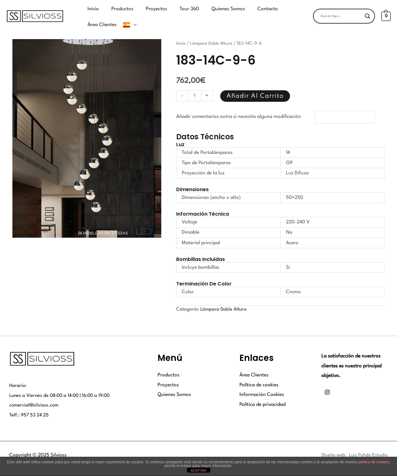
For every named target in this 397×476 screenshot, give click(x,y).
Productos (169, 366)
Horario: (18, 377)
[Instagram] (327, 383)
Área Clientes (254, 366)
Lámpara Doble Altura (212, 34)
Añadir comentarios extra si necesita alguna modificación (238, 107)
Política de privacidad (262, 395)
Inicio (181, 34)
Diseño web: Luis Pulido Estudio (353, 446)
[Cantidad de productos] (195, 86)
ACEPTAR (198, 470)
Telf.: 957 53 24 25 (29, 406)
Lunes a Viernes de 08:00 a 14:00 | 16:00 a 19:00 (61, 386)
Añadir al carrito (255, 87)
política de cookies (373, 462)
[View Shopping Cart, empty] (386, 11)
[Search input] (341, 11)
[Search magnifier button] (367, 11)
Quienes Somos (174, 386)
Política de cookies (259, 376)
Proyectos (168, 376)
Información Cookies (261, 386)
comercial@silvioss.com (34, 396)
